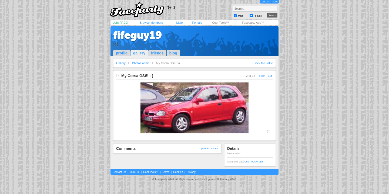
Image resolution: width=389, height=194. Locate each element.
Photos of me (141, 63)
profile (122, 53)
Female (197, 22)
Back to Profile (263, 63)
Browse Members (151, 22)
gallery (139, 53)
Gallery (121, 63)
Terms (165, 172)
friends (157, 53)
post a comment (210, 148)
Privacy (191, 172)
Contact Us (119, 172)
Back (262, 75)
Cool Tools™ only (253, 161)
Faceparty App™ (253, 22)
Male (179, 22)
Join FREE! (120, 22)
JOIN (275, 2)
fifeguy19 (137, 35)
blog (173, 53)
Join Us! (134, 172)
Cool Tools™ (220, 22)
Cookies (178, 172)
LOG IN (265, 2)
